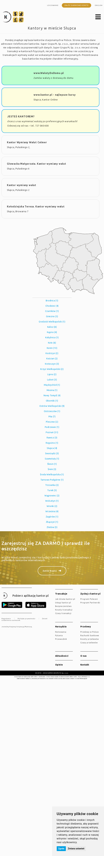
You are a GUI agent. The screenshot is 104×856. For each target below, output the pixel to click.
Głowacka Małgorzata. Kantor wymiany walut (36, 163)
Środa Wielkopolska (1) (52, 474)
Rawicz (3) (52, 437)
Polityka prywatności (26, 618)
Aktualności (61, 656)
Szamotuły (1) (52, 458)
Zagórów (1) (52, 516)
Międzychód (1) (52, 385)
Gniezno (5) (52, 316)
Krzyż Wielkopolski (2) (52, 369)
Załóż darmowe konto (76, 5)
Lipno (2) (51, 374)
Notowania (60, 632)
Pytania (59, 635)
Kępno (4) (52, 332)
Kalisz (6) (52, 327)
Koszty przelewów (89, 639)
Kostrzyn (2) (52, 353)
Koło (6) (52, 343)
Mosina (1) (52, 390)
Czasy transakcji (63, 613)
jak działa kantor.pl (65, 599)
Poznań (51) (52, 432)
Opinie (59, 664)
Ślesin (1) (52, 464)
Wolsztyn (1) (52, 501)
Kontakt (84, 664)
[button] (98, 17)
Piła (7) (52, 416)
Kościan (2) (52, 358)
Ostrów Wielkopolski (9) (52, 406)
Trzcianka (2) (52, 485)
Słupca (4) (52, 448)
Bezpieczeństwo (63, 606)
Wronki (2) (52, 506)
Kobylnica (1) (52, 337)
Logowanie (52, 5)
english (98, 5)
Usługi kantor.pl (63, 603)
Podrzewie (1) (52, 427)
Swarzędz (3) (52, 453)
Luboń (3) (52, 379)
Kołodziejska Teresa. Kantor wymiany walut (36, 206)
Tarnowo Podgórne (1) (52, 480)
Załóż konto (50, 571)
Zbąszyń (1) (52, 522)
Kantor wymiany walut (21, 185)
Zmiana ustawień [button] (76, 848)
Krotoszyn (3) (52, 364)
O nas (83, 656)
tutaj (88, 676)
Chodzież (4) (52, 306)
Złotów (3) (52, 527)
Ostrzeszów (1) (52, 411)
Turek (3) (52, 490)
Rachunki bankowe (89, 635)
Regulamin (6, 618)
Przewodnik (61, 639)
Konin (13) (52, 348)
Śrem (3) (52, 469)
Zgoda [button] (61, 848)
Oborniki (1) (52, 400)
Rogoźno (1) (52, 443)
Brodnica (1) (52, 300)
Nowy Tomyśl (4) (52, 395)
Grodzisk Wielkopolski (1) (52, 321)
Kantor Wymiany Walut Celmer (27, 142)
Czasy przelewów (89, 643)
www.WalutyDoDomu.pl (49, 73)
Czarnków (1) (52, 311)
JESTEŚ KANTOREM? (21, 116)
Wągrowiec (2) (52, 495)
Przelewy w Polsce (89, 632)
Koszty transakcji (63, 610)
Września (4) (51, 511)
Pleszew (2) (52, 422)
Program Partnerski (90, 603)
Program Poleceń (89, 599)
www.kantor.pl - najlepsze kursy (55, 94)
